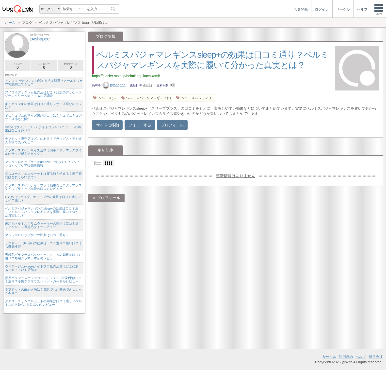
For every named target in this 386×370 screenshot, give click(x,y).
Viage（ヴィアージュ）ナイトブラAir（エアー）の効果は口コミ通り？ (43, 128)
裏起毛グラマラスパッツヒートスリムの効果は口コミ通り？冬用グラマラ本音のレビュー (43, 256)
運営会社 (376, 357)
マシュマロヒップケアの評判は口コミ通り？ (37, 235)
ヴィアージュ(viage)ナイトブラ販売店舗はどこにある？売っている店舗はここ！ (42, 268)
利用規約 (346, 357)
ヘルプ (360, 357)
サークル (329, 357)
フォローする (140, 125)
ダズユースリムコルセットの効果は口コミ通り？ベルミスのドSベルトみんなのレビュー (43, 302)
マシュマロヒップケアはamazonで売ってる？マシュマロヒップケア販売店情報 (42, 163)
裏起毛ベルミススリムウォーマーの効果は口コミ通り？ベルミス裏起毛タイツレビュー (42, 225)
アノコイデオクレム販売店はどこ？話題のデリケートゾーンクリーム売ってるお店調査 (43, 94)
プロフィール (172, 125)
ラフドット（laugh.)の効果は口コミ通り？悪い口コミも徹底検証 (43, 244)
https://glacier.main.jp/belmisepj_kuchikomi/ (126, 76)
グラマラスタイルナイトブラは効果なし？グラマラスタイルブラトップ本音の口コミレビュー (43, 187)
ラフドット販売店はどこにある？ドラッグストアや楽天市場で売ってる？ (43, 140)
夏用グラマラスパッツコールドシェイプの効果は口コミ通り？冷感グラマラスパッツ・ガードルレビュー (43, 279)
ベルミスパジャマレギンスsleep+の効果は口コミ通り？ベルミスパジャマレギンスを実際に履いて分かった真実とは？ (43, 212)
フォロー (18, 66)
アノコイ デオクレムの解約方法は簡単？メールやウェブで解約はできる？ (44, 82)
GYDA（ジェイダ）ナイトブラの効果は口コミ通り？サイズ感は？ (43, 198)
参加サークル (71, 66)
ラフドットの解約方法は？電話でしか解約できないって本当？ (43, 291)
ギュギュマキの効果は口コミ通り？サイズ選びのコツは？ (43, 105)
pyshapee (114, 85)
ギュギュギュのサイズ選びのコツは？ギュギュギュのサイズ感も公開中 (43, 117)
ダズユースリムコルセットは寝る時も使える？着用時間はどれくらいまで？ (43, 175)
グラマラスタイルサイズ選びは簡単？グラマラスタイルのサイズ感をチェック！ (43, 152)
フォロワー (44, 66)
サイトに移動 (107, 125)
